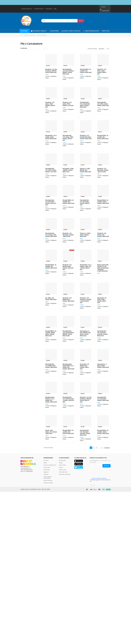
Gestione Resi (49, 8)
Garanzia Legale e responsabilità (48, 477)
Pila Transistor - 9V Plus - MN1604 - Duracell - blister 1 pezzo (68, 170)
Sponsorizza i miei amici (64, 474)
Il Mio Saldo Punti (63, 472)
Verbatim (100, 65)
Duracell (48, 65)
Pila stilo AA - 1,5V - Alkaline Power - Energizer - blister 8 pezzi (68, 299)
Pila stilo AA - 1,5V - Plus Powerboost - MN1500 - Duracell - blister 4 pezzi (51, 71)
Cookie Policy (47, 469)
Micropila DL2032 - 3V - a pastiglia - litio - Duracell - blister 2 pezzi (103, 137)
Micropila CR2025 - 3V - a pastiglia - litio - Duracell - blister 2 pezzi (68, 432)
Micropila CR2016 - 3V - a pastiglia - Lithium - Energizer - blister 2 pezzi (103, 201)
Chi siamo (46, 460)
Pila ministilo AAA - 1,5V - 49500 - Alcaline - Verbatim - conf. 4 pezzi (51, 170)
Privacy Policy (47, 467)
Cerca (81, 20)
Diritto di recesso (48, 480)
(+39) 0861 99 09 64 (39, 8)
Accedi (103, 6)
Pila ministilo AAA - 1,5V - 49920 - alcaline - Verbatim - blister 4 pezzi (103, 104)
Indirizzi (61, 462)
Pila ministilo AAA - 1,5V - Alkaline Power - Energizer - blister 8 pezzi (51, 365)
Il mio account (62, 469)
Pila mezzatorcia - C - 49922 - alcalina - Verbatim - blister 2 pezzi (103, 365)
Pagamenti (46, 472)
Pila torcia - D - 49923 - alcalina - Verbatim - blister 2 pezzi (85, 235)
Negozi (45, 462)
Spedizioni (46, 474)
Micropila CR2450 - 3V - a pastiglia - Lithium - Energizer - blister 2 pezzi (103, 432)
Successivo (107, 447)
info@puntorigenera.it (26, 8)
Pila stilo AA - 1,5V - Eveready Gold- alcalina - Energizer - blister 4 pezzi (86, 137)
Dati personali (62, 460)
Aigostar (99, 261)
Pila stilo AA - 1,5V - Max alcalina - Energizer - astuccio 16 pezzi (102, 170)
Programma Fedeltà (48, 482)
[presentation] (100, 473)
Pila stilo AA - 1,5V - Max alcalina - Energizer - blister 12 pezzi (68, 235)
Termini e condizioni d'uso (50, 465)
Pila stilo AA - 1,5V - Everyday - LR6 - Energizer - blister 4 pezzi (103, 235)
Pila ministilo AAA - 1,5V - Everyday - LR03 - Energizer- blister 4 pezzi (51, 235)
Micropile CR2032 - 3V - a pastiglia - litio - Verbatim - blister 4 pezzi (68, 201)
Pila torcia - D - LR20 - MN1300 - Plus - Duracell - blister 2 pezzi (85, 170)
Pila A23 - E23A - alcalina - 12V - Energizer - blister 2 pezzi (51, 432)
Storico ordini (62, 465)
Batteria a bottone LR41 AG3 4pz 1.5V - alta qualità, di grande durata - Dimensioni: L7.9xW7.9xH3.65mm (103, 268)
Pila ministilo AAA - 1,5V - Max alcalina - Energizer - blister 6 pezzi (103, 398)
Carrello (61, 467)
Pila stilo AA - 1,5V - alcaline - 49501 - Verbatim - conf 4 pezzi (68, 104)
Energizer (83, 65)
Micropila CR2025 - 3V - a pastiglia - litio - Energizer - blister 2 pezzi (51, 266)
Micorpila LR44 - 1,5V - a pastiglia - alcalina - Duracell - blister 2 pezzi (51, 137)
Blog (55, 8)
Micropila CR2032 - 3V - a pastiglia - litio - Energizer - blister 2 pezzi (86, 71)
